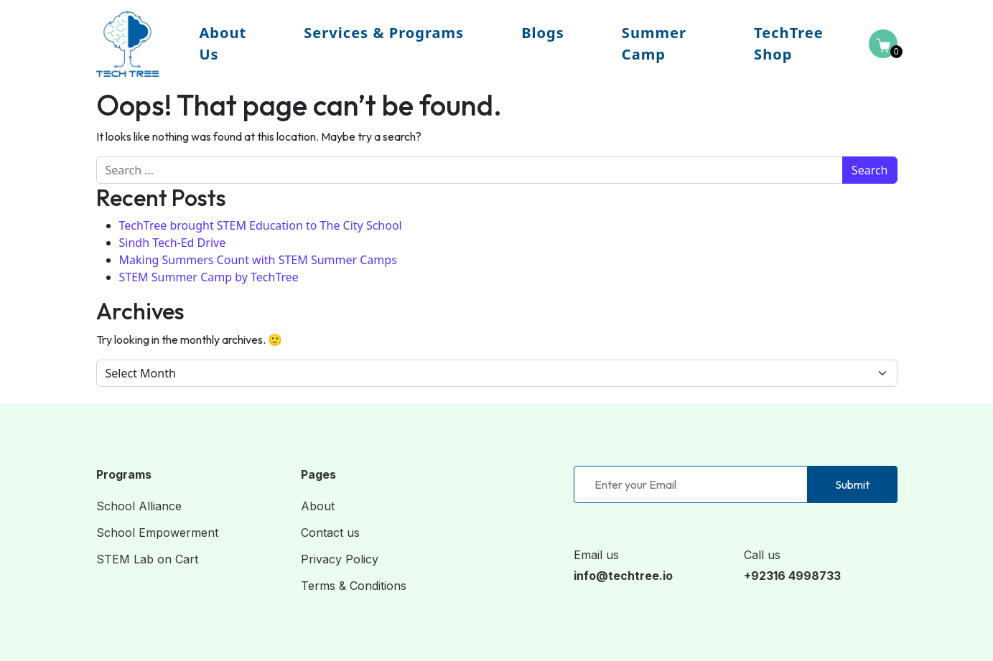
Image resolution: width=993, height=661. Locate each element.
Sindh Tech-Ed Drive (172, 242)
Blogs (542, 32)
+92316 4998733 (792, 575)
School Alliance (139, 506)
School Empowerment (157, 532)
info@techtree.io (623, 575)
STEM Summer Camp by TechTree (209, 277)
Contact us (330, 532)
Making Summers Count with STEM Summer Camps (258, 260)
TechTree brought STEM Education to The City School (260, 225)
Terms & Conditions (353, 585)
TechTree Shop (789, 43)
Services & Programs (384, 32)
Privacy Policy (339, 559)
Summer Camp (654, 43)
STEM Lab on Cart (147, 559)
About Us (222, 43)
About (318, 506)
